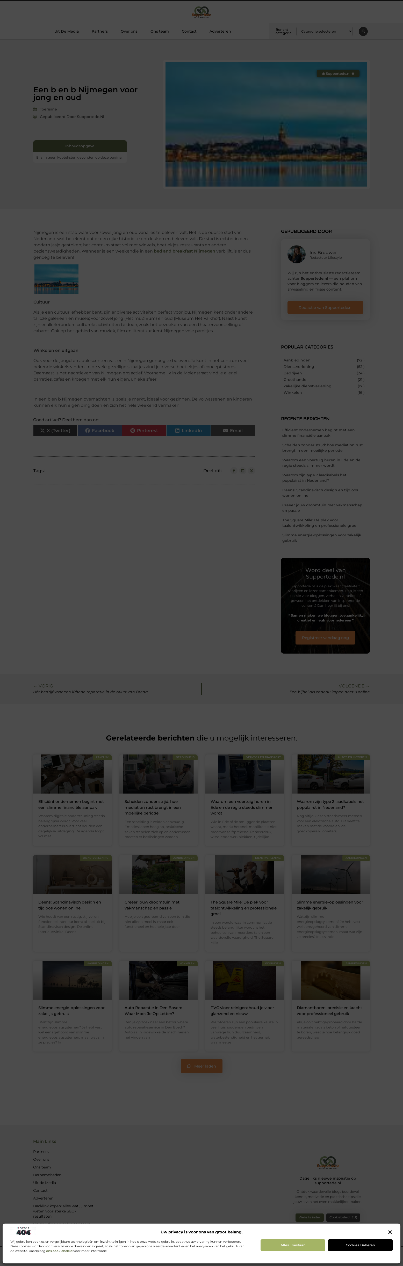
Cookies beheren (360, 1245)
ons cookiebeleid (59, 1251)
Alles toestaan (293, 1245)
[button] (390, 1232)
